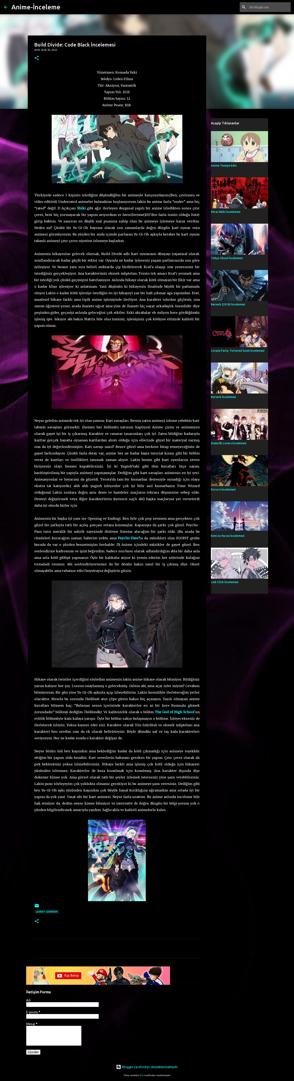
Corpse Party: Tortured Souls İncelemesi (237, 350)
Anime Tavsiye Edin (224, 165)
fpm (142, 1075)
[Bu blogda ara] (269, 7)
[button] (36, 58)
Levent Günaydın (47, 911)
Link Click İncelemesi (224, 582)
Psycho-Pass (128, 538)
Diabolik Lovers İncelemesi (228, 443)
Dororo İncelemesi (223, 489)
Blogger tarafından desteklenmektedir (147, 1067)
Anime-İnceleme (35, 7)
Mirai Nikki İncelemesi (225, 211)
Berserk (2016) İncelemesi (228, 304)
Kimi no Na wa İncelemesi (227, 535)
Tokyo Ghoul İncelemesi (227, 258)
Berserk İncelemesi (223, 397)
